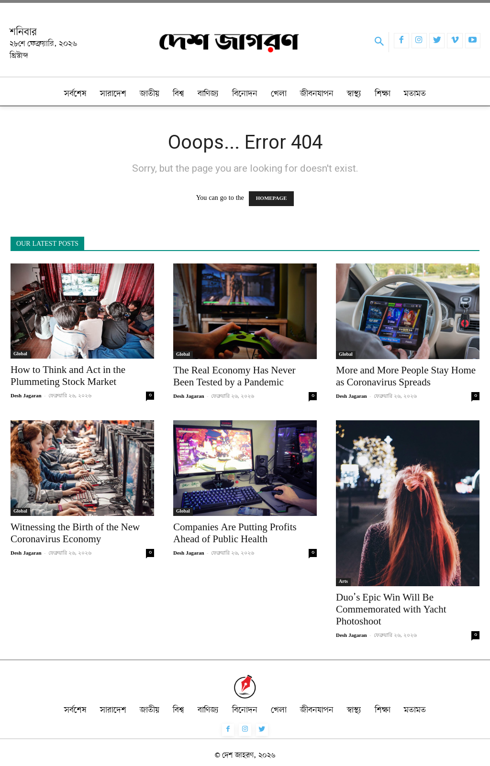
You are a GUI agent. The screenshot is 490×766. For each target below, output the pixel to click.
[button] (379, 43)
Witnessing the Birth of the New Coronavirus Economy (75, 534)
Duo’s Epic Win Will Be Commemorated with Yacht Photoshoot (391, 610)
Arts (343, 582)
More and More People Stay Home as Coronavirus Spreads (406, 377)
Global (20, 354)
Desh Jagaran (26, 396)
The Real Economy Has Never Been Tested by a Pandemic (234, 377)
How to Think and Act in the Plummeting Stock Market (68, 376)
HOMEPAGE (271, 198)
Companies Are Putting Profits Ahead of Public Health (235, 534)
